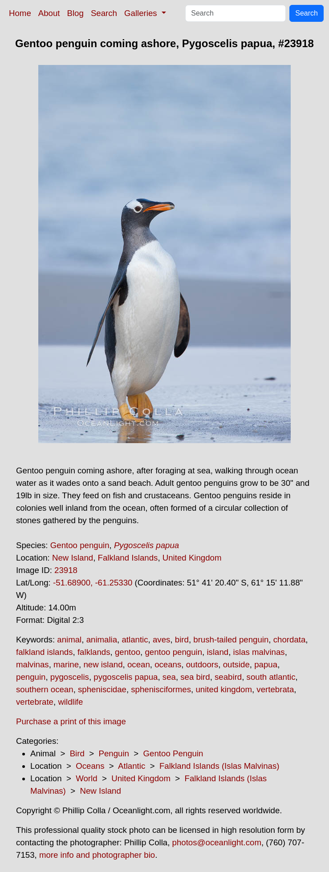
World (86, 778)
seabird (228, 677)
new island (102, 664)
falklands (93, 652)
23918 (65, 570)
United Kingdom (192, 557)
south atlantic (271, 677)
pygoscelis (69, 677)
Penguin (113, 753)
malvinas (32, 664)
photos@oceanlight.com (216, 842)
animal (69, 639)
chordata (289, 639)
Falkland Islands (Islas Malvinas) (219, 766)
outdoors (202, 664)
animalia (101, 639)
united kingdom (223, 689)
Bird (77, 753)
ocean (138, 664)
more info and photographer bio (97, 855)
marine (66, 664)
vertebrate (34, 701)
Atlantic (131, 766)
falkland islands (44, 652)
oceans (167, 664)
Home (20, 13)
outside (236, 664)
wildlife (70, 701)
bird (182, 639)
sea (169, 677)
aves (161, 639)
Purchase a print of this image (71, 721)
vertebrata (275, 689)
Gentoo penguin (80, 545)
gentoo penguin (173, 652)
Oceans (90, 766)
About (49, 13)
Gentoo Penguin (173, 753)
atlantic (135, 639)
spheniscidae (102, 689)
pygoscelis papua (125, 677)
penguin (30, 677)
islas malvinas (259, 652)
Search (104, 13)
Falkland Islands (128, 557)
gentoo (127, 652)
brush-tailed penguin (230, 639)
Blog (75, 13)
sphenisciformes (161, 689)
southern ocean (44, 689)
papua (265, 664)
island (217, 652)
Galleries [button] (141, 13)
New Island (72, 557)
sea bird (195, 677)
